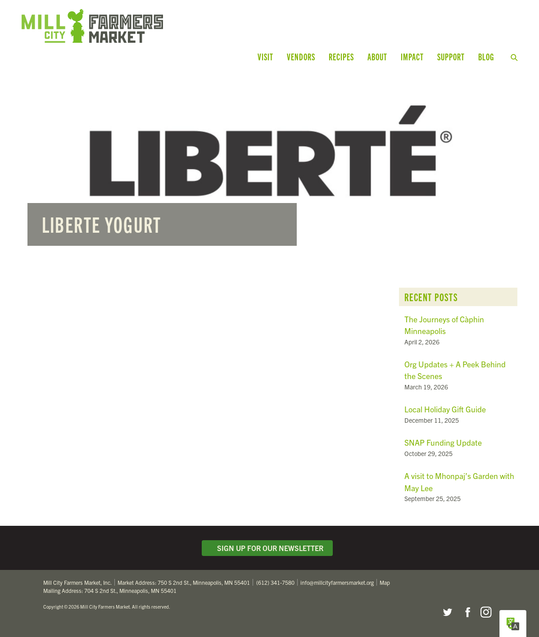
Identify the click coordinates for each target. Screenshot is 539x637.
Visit (265, 56)
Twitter (447, 612)
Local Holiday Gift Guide (445, 409)
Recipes (341, 56)
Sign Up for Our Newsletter (267, 547)
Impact (412, 56)
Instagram (486, 612)
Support (451, 56)
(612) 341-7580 (275, 582)
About (377, 56)
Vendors (301, 56)
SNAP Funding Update (443, 442)
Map (385, 582)
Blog (486, 56)
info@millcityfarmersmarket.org (337, 582)
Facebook (466, 612)
